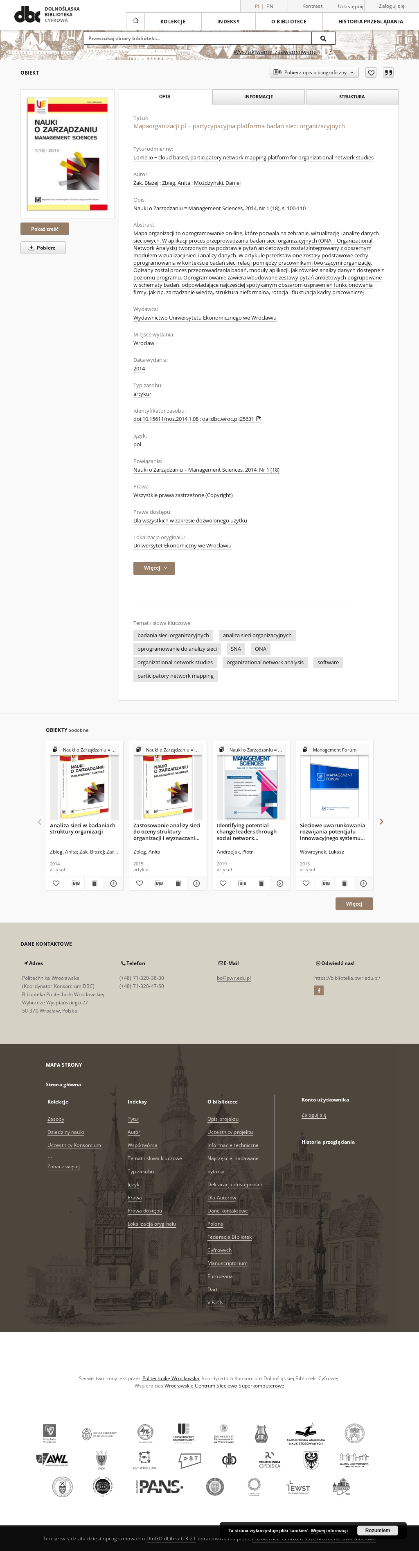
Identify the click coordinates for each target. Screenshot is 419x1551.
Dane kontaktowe (227, 1210)
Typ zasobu (141, 1171)
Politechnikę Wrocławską (171, 1378)
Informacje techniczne (233, 1145)
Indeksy (228, 21)
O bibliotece (288, 21)
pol (137, 444)
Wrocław (143, 343)
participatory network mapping (175, 675)
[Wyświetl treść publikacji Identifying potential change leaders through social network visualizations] (260, 883)
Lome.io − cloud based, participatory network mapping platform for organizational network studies (253, 157)
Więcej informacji (329, 1530)
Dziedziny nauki (65, 1132)
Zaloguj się (392, 5)
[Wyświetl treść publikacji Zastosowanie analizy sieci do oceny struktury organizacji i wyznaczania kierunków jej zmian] (177, 883)
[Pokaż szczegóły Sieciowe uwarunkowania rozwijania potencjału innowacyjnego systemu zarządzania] (362, 883)
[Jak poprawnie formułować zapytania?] (330, 52)
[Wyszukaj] (324, 38)
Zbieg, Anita (176, 182)
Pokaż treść (45, 228)
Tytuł (133, 1118)
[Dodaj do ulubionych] (370, 72)
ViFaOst (216, 1302)
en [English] (269, 6)
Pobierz (40, 247)
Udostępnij (351, 6)
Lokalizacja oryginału (152, 1223)
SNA (236, 648)
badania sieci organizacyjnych (173, 635)
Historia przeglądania (370, 21)
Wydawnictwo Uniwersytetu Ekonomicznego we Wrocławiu (205, 317)
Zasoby (55, 1118)
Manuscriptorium (227, 1263)
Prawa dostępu (145, 1210)
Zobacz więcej (63, 1166)
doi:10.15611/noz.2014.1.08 (165, 419)
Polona (215, 1223)
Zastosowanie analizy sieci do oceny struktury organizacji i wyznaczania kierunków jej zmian (166, 832)
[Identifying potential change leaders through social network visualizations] (251, 783)
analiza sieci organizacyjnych (257, 635)
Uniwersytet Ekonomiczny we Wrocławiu (182, 545)
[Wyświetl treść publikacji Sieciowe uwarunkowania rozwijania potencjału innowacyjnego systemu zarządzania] (344, 883)
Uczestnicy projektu (230, 1132)
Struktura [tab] (352, 96)
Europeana (220, 1276)
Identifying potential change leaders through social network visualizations (247, 832)
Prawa (135, 1197)
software (328, 662)
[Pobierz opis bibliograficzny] (74, 883)
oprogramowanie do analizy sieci (177, 648)
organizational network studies (175, 662)
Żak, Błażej (145, 182)
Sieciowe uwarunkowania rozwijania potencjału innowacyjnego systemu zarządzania (332, 832)
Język (134, 1184)
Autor (134, 1132)
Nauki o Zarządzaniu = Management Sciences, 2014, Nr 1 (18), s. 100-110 (219, 208)
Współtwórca (143, 1145)
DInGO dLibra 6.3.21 (171, 1538)
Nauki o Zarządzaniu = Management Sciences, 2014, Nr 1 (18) (206, 469)
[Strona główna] (135, 21)
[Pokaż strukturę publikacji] (84, 750)
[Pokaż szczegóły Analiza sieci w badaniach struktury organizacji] (112, 883)
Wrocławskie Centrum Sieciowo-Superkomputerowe (224, 1385)
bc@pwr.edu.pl (234, 977)
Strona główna (63, 1084)
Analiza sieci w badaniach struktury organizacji (82, 829)
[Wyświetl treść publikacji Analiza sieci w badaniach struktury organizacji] (94, 883)
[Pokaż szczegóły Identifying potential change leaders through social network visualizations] (279, 883)
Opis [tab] (164, 97)
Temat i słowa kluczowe (155, 1158)
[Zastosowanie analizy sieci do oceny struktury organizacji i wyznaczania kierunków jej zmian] (168, 783)
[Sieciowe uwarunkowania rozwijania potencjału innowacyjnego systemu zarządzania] (334, 783)
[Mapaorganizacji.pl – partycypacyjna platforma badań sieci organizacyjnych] (67, 154)
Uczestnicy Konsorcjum (74, 1145)
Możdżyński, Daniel (217, 182)
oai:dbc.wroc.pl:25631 (231, 419)
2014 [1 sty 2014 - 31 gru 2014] (139, 368)
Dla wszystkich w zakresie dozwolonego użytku (190, 520)
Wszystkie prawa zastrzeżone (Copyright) (183, 495)
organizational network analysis (265, 662)
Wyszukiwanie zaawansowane (275, 52)
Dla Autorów (221, 1197)
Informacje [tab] (258, 96)
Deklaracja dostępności (234, 1184)
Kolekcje (172, 21)
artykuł (142, 394)
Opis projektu (223, 1118)
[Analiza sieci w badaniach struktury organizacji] (84, 783)
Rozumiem (377, 1530)
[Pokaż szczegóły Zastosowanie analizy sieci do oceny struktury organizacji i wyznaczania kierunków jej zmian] (195, 883)
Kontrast (312, 5)
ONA (260, 648)
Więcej (354, 903)
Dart (212, 1289)
